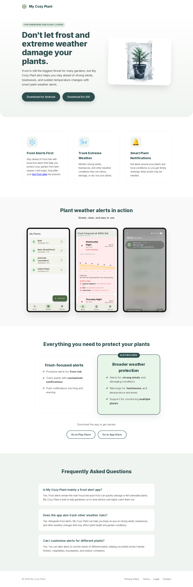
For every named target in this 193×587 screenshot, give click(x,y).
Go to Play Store (81, 434)
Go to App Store (112, 434)
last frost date (39, 174)
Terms (146, 579)
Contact (167, 579)
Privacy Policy (132, 579)
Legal (156, 579)
